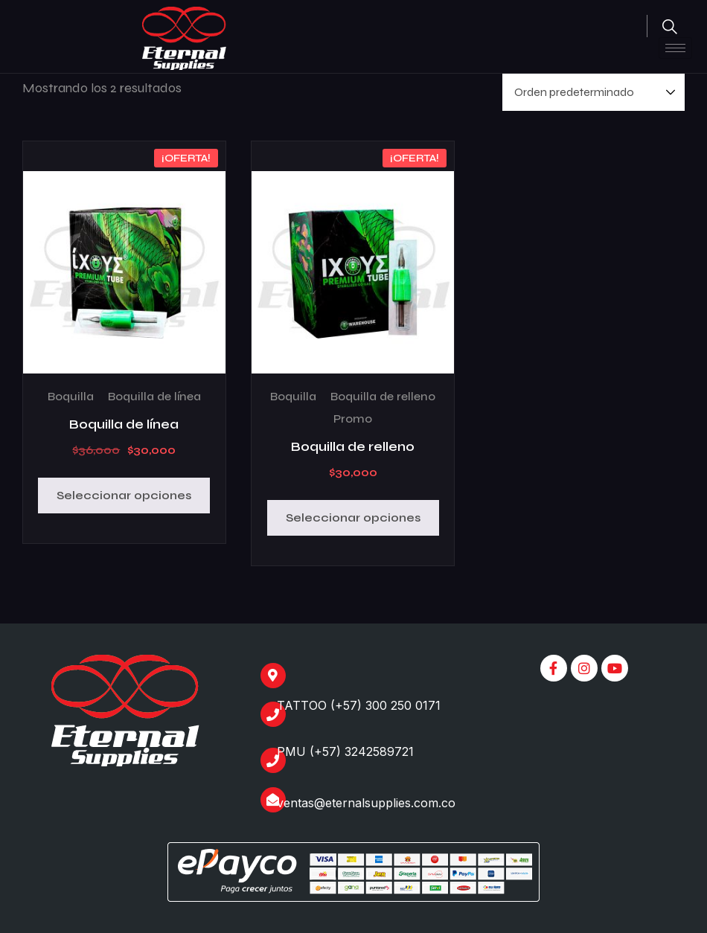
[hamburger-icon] (675, 48)
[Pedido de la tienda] (593, 92)
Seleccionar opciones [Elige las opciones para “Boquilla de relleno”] (353, 517)
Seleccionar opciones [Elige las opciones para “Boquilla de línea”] (124, 495)
